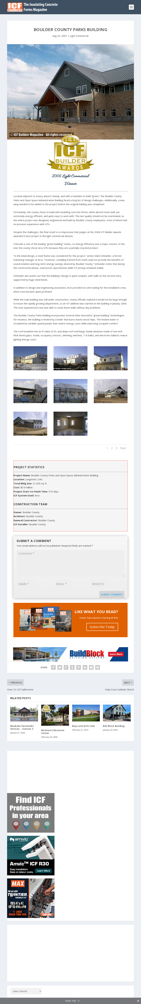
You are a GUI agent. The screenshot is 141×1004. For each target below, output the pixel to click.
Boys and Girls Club (83, 725)
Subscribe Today (102, 627)
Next (123, 448)
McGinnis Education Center (52, 732)
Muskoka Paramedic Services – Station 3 (22, 727)
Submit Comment (112, 594)
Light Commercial (79, 35)
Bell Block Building (114, 725)
